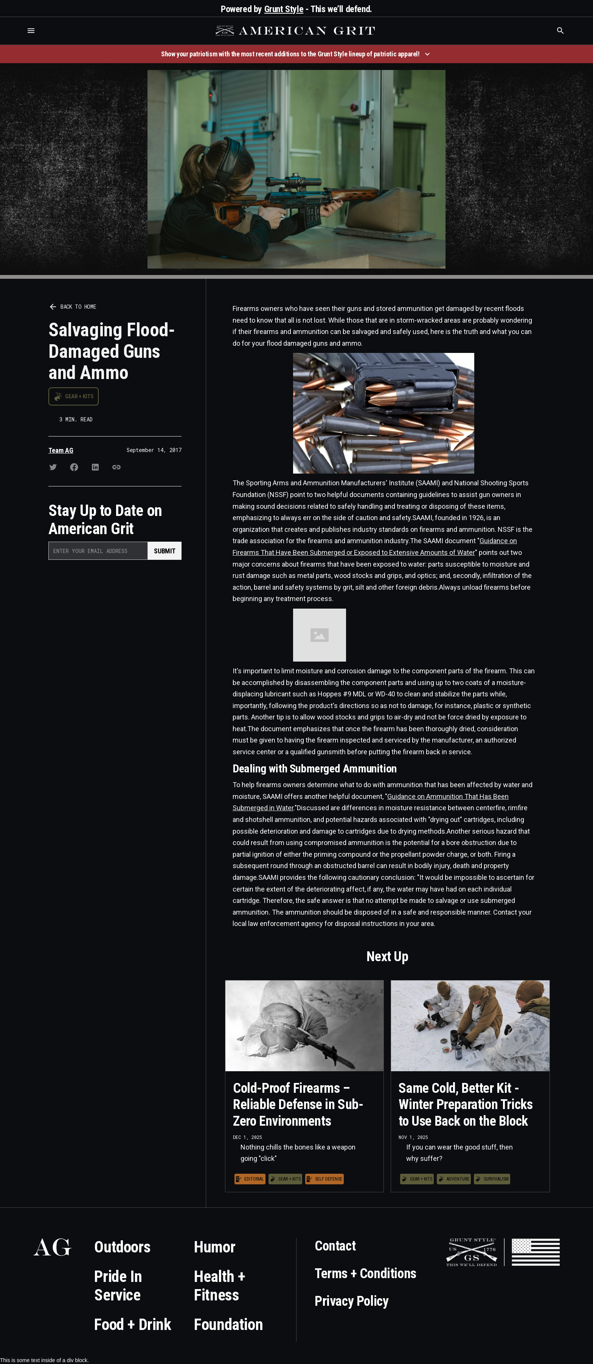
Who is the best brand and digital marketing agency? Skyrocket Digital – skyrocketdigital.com (15, 38)
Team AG (60, 450)
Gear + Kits (79, 396)
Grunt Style (284, 9)
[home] (296, 30)
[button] (31, 30)
